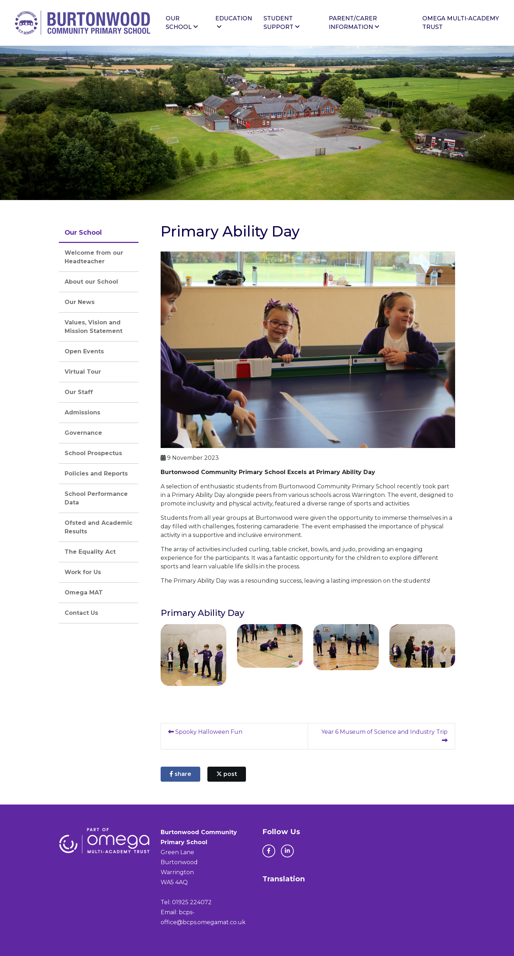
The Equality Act (90, 551)
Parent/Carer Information (354, 22)
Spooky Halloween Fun (205, 731)
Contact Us (81, 612)
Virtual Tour (83, 371)
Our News (80, 302)
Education (233, 22)
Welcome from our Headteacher (94, 257)
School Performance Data (96, 498)
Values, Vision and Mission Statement (93, 326)
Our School (182, 22)
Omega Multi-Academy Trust (460, 22)
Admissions (82, 412)
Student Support (281, 22)
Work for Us (83, 572)
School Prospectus (93, 453)
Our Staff (79, 392)
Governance (83, 432)
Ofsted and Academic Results (98, 527)
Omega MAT (84, 592)
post (226, 774)
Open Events (84, 351)
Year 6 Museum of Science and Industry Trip (384, 735)
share (180, 774)
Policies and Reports (96, 473)
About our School (91, 281)
